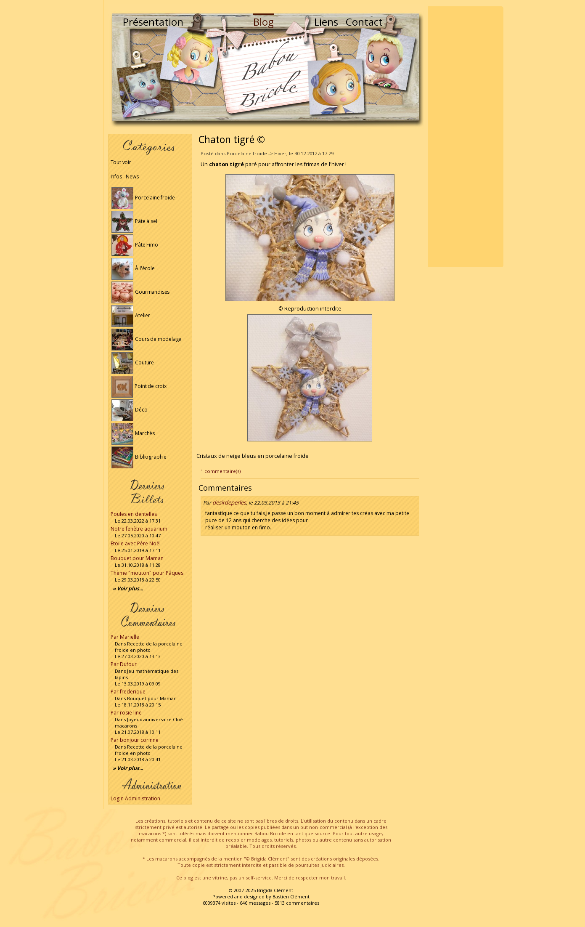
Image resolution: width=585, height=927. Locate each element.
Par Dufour (124, 664)
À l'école (133, 268)
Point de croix (139, 386)
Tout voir (121, 162)
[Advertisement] (465, 137)
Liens (326, 22)
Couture (132, 362)
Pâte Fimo (134, 244)
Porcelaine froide (143, 197)
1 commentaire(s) (221, 471)
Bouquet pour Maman (137, 558)
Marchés (133, 433)
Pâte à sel (134, 221)
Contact (364, 22)
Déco (129, 409)
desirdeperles (229, 502)
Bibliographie (139, 456)
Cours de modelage (146, 339)
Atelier (131, 315)
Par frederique (128, 691)
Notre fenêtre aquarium (139, 528)
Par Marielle (125, 636)
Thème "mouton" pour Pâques (147, 572)
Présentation (153, 22)
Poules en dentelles (134, 514)
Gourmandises (140, 291)
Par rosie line (126, 712)
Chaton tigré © (232, 139)
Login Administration (135, 798)
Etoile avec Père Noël (136, 543)
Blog (263, 22)
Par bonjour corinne (135, 740)
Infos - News (125, 176)
